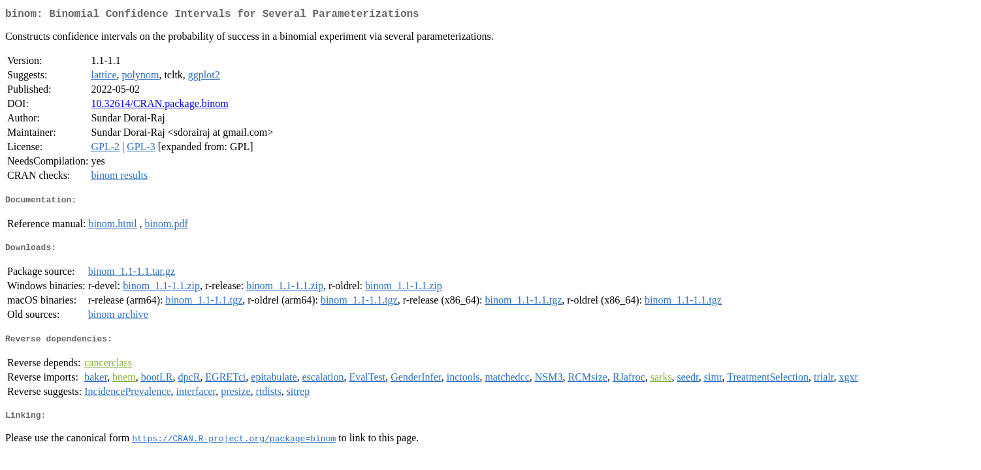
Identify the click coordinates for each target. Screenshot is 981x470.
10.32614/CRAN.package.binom (159, 106)
